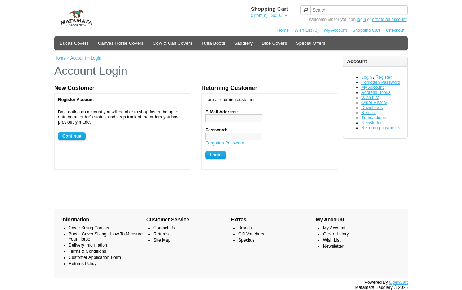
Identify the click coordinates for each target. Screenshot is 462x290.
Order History (374, 102)
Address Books (376, 92)
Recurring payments (380, 127)
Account (78, 58)
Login (366, 77)
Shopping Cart (366, 30)
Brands (245, 227)
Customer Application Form (95, 257)
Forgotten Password (380, 82)
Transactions (373, 117)
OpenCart (398, 282)
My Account (335, 30)
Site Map (161, 240)
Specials (246, 240)
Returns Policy (82, 263)
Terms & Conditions (87, 251)
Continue (71, 136)
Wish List (370, 97)
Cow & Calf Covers (172, 43)
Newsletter (371, 122)
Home (283, 30)
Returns (368, 112)
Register (383, 77)
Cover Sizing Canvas (89, 227)
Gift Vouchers (251, 234)
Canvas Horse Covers (121, 43)
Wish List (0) (307, 30)
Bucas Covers (74, 43)
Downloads (372, 107)
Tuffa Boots (213, 43)
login (361, 19)
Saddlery (243, 43)
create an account (389, 19)
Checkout (395, 30)
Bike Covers (274, 43)
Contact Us (164, 227)
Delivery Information (88, 245)
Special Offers (310, 43)
